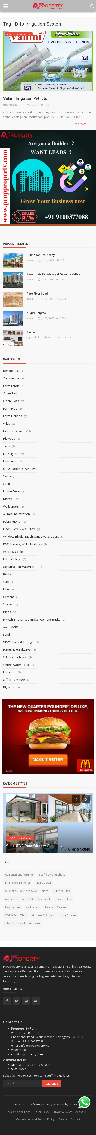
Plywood (9, 438)
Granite (8, 484)
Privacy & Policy (62, 1112)
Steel (6, 582)
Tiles (6, 446)
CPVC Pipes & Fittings (18, 642)
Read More (82, 124)
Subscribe (51, 1084)
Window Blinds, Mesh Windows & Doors (31, 536)
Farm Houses (12, 416)
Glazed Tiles (63, 899)
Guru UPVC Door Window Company (34, 846)
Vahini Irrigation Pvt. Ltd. (26, 98)
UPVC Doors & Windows (20, 469)
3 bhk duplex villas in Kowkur (23, 923)
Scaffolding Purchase (52, 874)
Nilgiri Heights (36, 313)
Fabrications (12, 521)
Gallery (62, 1119)
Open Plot (10, 393)
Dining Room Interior (17, 882)
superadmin (10, 105)
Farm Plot (10, 408)
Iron (6, 589)
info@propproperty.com (27, 1054)
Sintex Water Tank (16, 665)
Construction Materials (19, 567)
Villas (6, 423)
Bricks (7, 574)
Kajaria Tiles (12, 907)
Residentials (11, 371)
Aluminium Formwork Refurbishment (27, 899)
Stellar (30, 332)
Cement (8, 597)
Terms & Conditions (18, 1112)
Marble (8, 499)
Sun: (14, 1069)
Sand (7, 634)
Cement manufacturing (19, 874)
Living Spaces (68, 915)
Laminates (10, 461)
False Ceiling (12, 559)
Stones (8, 604)
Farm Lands (11, 386)
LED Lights (11, 454)
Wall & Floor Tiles (15, 915)
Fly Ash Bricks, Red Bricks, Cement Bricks (31, 619)
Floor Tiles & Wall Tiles (19, 529)
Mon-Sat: (17, 1065)
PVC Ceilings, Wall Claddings (22, 544)
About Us (81, 1112)
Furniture (9, 672)
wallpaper (32, 907)
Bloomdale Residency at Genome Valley (53, 274)
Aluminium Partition (16, 514)
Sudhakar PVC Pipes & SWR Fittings (26, 891)
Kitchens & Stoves (43, 915)
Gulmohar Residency (40, 255)
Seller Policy (41, 1112)
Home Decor (12, 491)
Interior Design (13, 431)
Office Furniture (14, 680)
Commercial (11, 378)
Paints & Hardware (17, 649)
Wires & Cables (14, 551)
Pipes (7, 612)
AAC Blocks (10, 627)
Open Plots (11, 401)
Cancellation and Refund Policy (35, 1119)
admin (30, 260)
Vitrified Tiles (62, 891)
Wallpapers (11, 506)
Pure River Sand (37, 293)
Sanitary (8, 476)
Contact (75, 1119)
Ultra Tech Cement (55, 907)
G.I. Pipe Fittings (15, 657)
